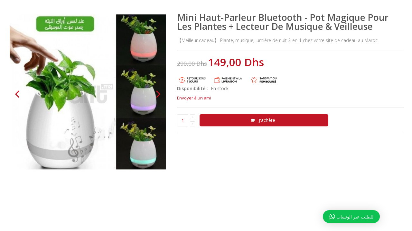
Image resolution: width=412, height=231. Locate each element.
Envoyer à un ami (194, 98)
